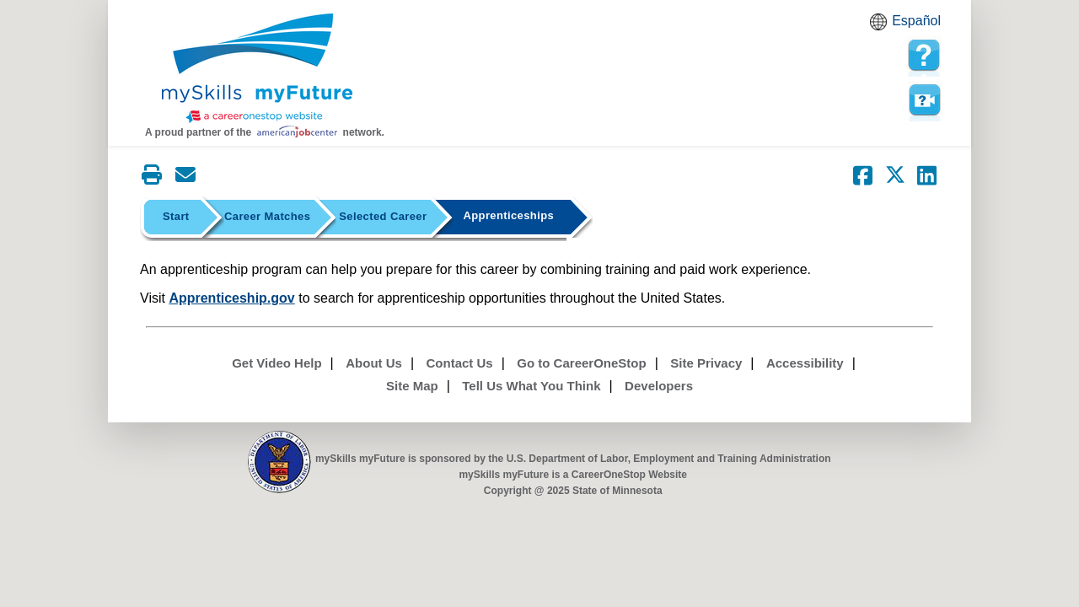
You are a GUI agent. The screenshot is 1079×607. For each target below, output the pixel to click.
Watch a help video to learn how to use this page (924, 100)
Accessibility (805, 363)
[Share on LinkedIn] (927, 175)
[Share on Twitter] (895, 175)
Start (176, 216)
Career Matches (267, 216)
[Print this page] (152, 174)
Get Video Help (276, 363)
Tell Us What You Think (531, 386)
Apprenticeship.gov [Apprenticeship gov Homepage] (231, 298)
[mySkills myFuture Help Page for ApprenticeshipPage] (924, 56)
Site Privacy (706, 363)
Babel (881, 26)
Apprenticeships (508, 215)
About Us (374, 363)
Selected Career (383, 216)
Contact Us (460, 363)
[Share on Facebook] (863, 175)
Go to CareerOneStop (581, 363)
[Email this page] (185, 174)
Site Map (412, 386)
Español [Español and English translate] (916, 20)
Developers (659, 386)
